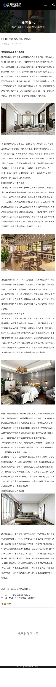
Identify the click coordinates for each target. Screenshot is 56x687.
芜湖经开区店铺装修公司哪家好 (22, 598)
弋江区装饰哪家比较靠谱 (19, 595)
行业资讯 (20, 27)
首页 (13, 27)
